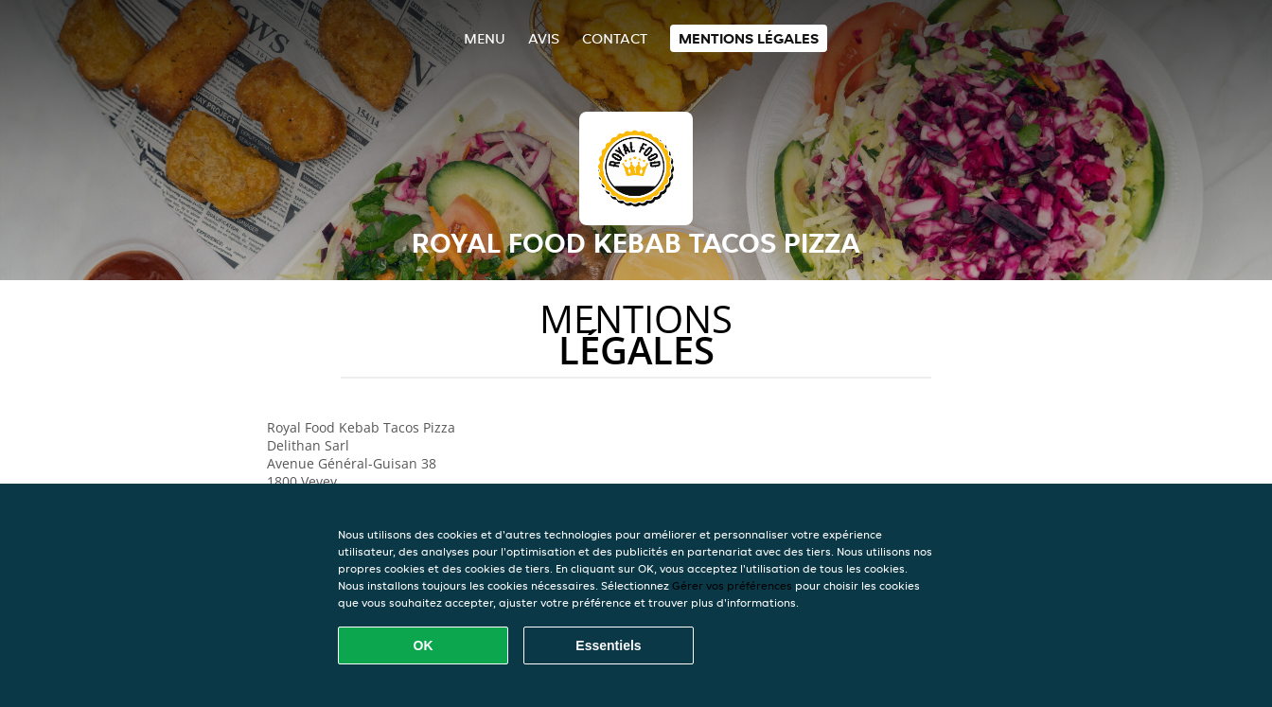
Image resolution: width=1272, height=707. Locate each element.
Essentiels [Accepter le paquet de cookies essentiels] (608, 645)
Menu (484, 38)
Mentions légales (749, 38)
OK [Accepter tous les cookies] (423, 645)
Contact (614, 38)
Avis (543, 38)
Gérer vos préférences (732, 585)
